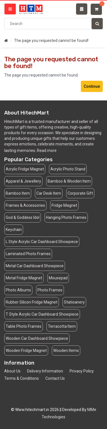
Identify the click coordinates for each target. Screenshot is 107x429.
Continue (92, 86)
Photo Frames (50, 290)
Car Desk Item (48, 193)
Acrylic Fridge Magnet (25, 169)
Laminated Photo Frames (28, 253)
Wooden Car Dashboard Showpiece (37, 338)
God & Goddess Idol (22, 217)
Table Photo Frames (23, 326)
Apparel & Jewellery (23, 181)
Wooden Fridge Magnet (26, 350)
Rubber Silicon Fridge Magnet (31, 302)
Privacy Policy (82, 371)
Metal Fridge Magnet (24, 278)
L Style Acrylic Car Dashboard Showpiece (42, 241)
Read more (47, 150)
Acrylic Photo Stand (67, 169)
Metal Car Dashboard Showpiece (35, 266)
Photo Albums (18, 290)
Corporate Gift (80, 193)
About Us (12, 371)
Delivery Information (45, 371)
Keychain (14, 229)
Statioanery (74, 302)
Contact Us (55, 378)
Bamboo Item (18, 193)
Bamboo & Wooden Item (69, 181)
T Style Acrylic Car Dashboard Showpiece (42, 314)
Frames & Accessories (25, 205)
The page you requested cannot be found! (51, 40)
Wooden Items (66, 350)
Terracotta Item (62, 326)
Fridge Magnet (64, 205)
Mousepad (58, 278)
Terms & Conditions (21, 378)
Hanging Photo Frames (66, 217)
